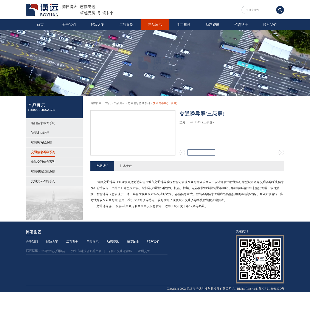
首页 (40, 24)
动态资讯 (212, 24)
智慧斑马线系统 (41, 142)
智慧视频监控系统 (43, 171)
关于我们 (69, 24)
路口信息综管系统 (43, 123)
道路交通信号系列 (43, 161)
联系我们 (270, 24)
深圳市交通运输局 (120, 270)
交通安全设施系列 (43, 181)
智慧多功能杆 (40, 132)
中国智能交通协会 (53, 270)
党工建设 (184, 24)
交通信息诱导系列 (43, 152)
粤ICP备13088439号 (271, 307)
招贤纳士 (241, 24)
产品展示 (155, 24)
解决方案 (97, 24)
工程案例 (126, 24)
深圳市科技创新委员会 (86, 270)
